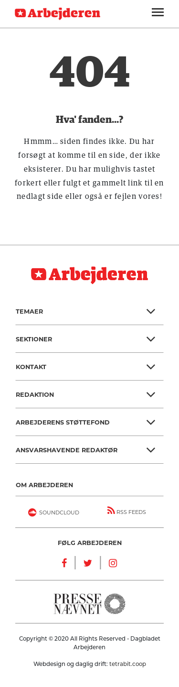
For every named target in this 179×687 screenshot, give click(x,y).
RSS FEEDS (126, 510)
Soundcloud (52, 514)
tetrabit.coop (127, 664)
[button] (89, 311)
